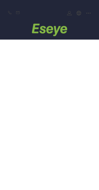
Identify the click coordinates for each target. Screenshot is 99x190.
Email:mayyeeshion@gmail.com (18, 13)
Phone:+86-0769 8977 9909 (10, 13)
